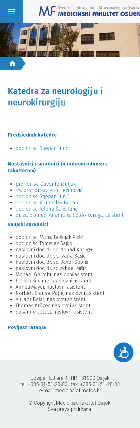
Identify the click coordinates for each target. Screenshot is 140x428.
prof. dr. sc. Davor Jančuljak (46, 184)
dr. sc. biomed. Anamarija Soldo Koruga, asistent (70, 215)
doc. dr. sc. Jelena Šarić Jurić (46, 209)
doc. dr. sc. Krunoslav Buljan (47, 203)
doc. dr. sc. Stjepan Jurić (42, 148)
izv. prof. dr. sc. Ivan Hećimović (49, 190)
